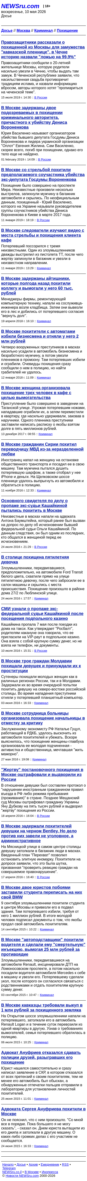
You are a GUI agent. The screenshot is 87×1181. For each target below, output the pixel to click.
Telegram (9, 1168)
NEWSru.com (20, 6)
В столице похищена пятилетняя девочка (35, 559)
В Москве (32, 1172)
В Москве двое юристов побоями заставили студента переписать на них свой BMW (41, 892)
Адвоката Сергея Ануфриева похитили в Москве (43, 1111)
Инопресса (50, 1172)
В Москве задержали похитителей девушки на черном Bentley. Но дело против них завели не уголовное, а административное (39, 833)
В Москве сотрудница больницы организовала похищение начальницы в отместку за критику (43, 718)
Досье (21, 1164)
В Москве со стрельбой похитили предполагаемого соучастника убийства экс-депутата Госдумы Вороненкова (43, 174)
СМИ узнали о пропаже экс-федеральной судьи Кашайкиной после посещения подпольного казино (42, 613)
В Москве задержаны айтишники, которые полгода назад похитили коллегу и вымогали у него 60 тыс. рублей (37, 285)
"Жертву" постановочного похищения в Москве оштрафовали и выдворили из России (42, 774)
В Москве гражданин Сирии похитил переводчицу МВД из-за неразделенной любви (42, 449)
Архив (33, 1164)
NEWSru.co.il (12, 1172)
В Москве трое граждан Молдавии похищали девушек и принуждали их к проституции (41, 666)
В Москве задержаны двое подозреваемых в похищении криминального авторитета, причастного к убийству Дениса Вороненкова (34, 117)
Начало (8, 1164)
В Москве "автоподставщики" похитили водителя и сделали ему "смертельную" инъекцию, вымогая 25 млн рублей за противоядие (43, 947)
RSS (65, 1164)
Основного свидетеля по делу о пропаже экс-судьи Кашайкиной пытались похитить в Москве (34, 505)
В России (40, 97)
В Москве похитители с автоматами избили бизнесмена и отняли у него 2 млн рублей (40, 336)
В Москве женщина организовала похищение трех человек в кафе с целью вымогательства (36, 393)
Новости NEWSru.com (22, 1176)
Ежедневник (50, 1164)
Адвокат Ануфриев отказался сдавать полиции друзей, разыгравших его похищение (41, 1057)
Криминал (44, 268)
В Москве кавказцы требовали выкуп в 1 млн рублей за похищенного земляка (42, 1007)
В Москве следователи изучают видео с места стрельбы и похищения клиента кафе (42, 235)
